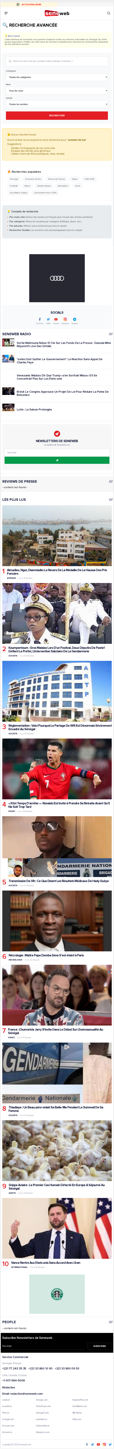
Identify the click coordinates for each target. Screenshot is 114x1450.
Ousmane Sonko (33, 179)
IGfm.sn (5, 1413)
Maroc (27, 186)
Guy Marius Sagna (18, 193)
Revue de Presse (56, 179)
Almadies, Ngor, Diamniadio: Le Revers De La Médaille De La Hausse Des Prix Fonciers (57, 571)
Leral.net (6, 1400)
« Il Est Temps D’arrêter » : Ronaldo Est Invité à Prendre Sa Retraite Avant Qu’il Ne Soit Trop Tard (59, 805)
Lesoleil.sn (7, 1406)
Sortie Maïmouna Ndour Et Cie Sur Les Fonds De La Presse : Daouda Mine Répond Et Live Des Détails (64, 344)
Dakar (75, 179)
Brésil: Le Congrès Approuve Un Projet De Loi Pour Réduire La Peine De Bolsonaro (63, 393)
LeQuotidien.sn (43, 1426)
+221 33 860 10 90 (40, 1368)
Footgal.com (8, 1419)
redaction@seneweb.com (26, 1394)
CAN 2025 (89, 179)
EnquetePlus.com (80, 1400)
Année (9, 98)
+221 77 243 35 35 (14, 1368)
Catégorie (11, 71)
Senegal (14, 179)
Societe (13, 656)
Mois (8, 84)
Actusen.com (8, 1426)
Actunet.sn (7, 1432)
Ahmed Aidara (44, 186)
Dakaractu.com (42, 1432)
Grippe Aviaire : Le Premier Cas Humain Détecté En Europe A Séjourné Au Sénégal (57, 1187)
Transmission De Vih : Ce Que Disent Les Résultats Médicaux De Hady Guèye (59, 881)
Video (11, 1037)
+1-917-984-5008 (13, 1381)
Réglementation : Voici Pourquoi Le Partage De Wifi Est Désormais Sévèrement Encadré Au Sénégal (60, 727)
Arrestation (63, 186)
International (19, 1267)
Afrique (11, 578)
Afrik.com (77, 1419)
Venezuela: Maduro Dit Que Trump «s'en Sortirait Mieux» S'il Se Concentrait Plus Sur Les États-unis (57, 377)
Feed (77, 186)
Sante (12, 1193)
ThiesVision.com (43, 1406)
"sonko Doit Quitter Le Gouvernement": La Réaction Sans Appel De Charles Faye (59, 361)
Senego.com (41, 1400)
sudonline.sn (41, 1419)
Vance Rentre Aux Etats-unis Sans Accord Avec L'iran (45, 1263)
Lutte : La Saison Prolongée (34, 409)
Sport (11, 811)
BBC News (77, 1413)
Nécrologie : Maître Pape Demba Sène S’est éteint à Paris (46, 955)
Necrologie (15, 960)
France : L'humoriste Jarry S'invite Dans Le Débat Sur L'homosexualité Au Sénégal (55, 1031)
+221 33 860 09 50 (67, 1368)
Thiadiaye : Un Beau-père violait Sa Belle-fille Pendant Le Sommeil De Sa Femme (56, 1109)
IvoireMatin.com (80, 1406)
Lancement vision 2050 (45, 193)
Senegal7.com (42, 1413)
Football (14, 186)
